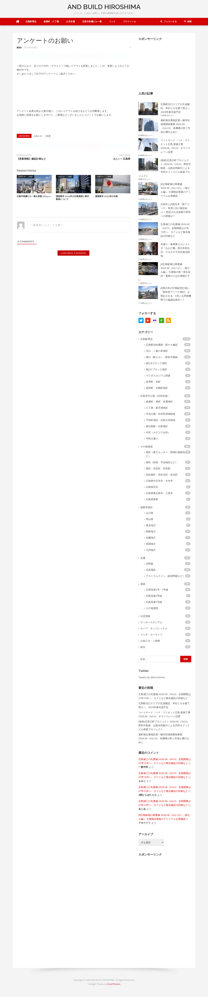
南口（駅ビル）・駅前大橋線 (162, 357)
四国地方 (151, 543)
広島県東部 (152, 499)
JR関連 (149, 563)
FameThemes (113, 984)
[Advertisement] (162, 63)
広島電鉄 (151, 569)
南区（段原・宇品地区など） (162, 462)
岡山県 (149, 519)
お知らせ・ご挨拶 (42, 136)
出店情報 (145, 616)
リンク (112, 21)
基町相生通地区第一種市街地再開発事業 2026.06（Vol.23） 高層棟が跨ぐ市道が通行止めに (163, 738)
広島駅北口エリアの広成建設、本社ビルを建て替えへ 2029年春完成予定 (176, 108)
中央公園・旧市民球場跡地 (160, 413)
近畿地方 (151, 537)
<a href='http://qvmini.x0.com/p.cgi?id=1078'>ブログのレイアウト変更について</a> (30, 92)
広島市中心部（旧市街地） (155, 395)
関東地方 (151, 531)
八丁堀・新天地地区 (157, 407)
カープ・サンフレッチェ (153, 628)
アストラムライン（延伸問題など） (165, 576)
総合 (142, 646)
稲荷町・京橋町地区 (157, 387)
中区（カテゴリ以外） (158, 432)
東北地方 (151, 525)
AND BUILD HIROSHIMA (104, 7)
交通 (142, 557)
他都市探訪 (146, 507)
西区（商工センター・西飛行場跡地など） (166, 454)
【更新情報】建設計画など (31, 160)
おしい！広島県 (121, 160)
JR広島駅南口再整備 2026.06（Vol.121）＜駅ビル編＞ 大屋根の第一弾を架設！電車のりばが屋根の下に (164, 271)
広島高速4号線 (154, 595)
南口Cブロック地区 (156, 369)
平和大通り (152, 438)
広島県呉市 (152, 487)
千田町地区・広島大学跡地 (160, 420)
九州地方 (151, 550)
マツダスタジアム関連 (158, 375)
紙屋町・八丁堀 (51, 21)
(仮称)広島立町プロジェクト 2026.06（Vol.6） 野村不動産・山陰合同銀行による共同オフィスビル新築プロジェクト (164, 168)
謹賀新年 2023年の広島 (106, 198)
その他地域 (146, 446)
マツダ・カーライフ (151, 634)
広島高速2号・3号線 (157, 589)
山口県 (149, 512)
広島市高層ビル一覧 (92, 21)
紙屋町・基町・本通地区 (159, 401)
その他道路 (152, 608)
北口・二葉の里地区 (157, 350)
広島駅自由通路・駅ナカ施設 (162, 344)
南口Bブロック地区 (156, 363)
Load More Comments (73, 255)
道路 (142, 583)
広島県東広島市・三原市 (159, 493)
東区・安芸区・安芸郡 (158, 468)
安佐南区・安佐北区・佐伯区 (162, 474)
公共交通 (70, 21)
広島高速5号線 (154, 601)
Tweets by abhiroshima (151, 677)
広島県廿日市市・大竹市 (159, 480)
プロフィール (129, 21)
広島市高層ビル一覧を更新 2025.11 (34, 198)
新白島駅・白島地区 (157, 426)
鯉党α (19, 47)
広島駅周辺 (31, 21)
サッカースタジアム (151, 622)
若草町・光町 (153, 381)
